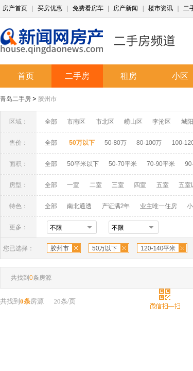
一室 (73, 185)
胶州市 (47, 99)
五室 (162, 185)
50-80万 (115, 142)
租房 (128, 76)
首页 (25, 76)
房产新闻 (125, 8)
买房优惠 (50, 8)
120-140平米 (158, 248)
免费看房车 (88, 8)
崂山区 (133, 121)
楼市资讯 (160, 8)
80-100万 (149, 142)
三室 (118, 185)
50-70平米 (123, 163)
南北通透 (79, 206)
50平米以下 (82, 163)
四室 (140, 185)
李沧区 (161, 121)
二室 (96, 185)
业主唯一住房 (158, 206)
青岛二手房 (15, 99)
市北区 (105, 121)
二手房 (77, 76)
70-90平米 (161, 163)
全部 (51, 121)
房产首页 (15, 8)
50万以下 (104, 248)
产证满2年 (116, 206)
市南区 (76, 121)
